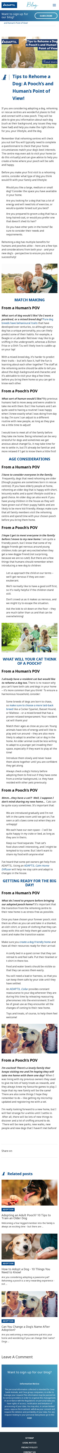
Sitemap (29, 1438)
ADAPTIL (19, 989)
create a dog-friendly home (35, 942)
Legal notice (29, 1442)
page (29, 1417)
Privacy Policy (29, 1447)
